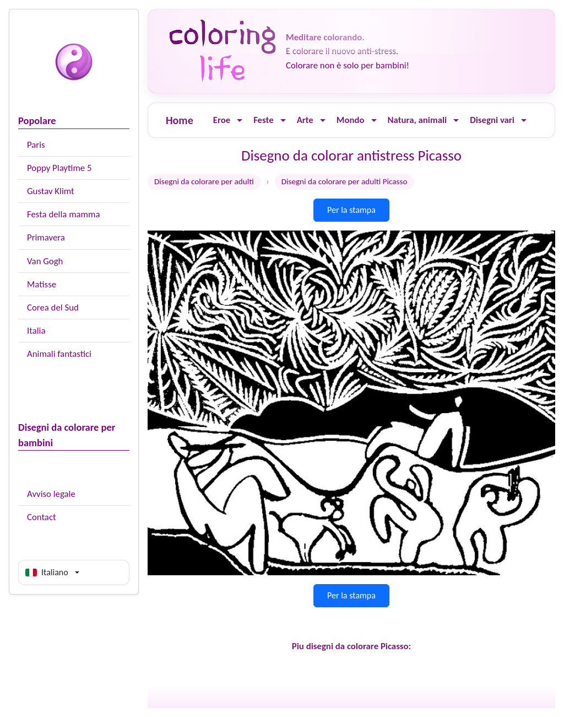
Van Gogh (45, 261)
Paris (36, 145)
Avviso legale (51, 494)
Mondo (351, 120)
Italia (36, 330)
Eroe (221, 120)
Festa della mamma (63, 214)
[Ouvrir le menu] (239, 120)
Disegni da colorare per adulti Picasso (344, 181)
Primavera (46, 237)
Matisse (41, 284)
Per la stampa (351, 210)
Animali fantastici (59, 354)
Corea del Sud (53, 307)
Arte (305, 120)
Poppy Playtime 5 (59, 168)
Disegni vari (492, 120)
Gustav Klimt (50, 191)
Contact (41, 517)
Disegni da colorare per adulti (204, 181)
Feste (263, 120)
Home (179, 120)
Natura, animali (417, 120)
